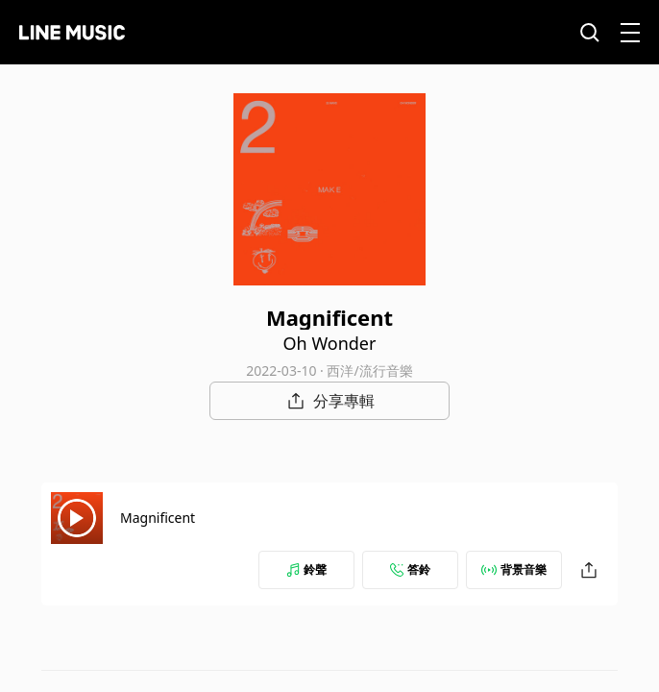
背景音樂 (514, 569)
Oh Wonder (330, 343)
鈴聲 (306, 569)
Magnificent (157, 517)
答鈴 (410, 569)
